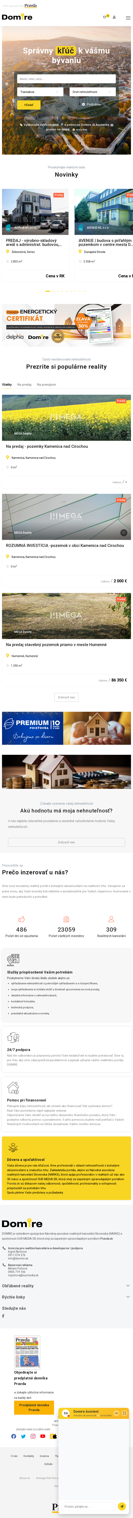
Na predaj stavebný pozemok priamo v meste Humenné (56, 645)
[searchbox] (66, 78)
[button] (47, 291)
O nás (14, 1456)
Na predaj (24, 385)
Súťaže (48, 1464)
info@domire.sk (18, 1258)
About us (24, 1478)
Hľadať (28, 105)
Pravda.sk (13, 1183)
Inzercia (44, 1456)
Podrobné (91, 104)
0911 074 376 (16, 1255)
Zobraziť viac (66, 697)
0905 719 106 (16, 1271)
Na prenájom (46, 385)
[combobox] (66, 78)
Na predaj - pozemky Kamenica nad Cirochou (47, 446)
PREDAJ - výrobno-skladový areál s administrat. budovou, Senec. (65, 241)
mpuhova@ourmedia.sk (23, 1275)
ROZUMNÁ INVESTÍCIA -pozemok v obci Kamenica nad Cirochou (65, 546)
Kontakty (29, 1456)
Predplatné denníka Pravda (34, 1407)
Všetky (7, 385)
